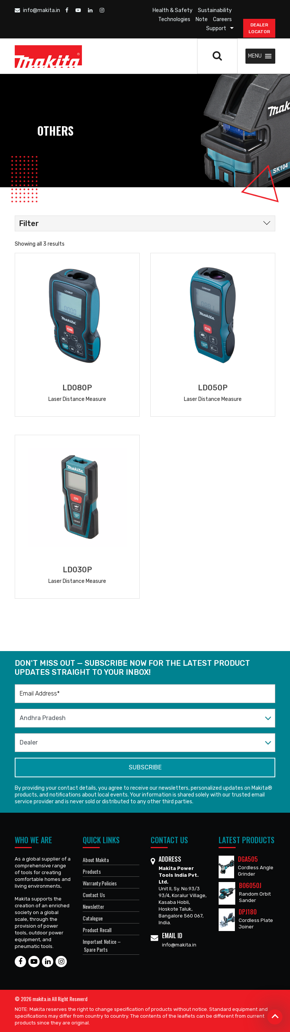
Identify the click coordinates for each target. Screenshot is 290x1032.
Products (92, 871)
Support (216, 28)
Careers (222, 19)
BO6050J (250, 885)
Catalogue (93, 918)
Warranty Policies (100, 883)
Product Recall (97, 930)
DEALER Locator (259, 28)
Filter (29, 223)
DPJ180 (248, 911)
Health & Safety (173, 10)
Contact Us (94, 895)
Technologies (174, 19)
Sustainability (215, 10)
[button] (255, 56)
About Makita (96, 860)
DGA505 (248, 859)
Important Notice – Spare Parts (102, 945)
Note (202, 19)
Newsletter (93, 906)
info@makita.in (37, 10)
